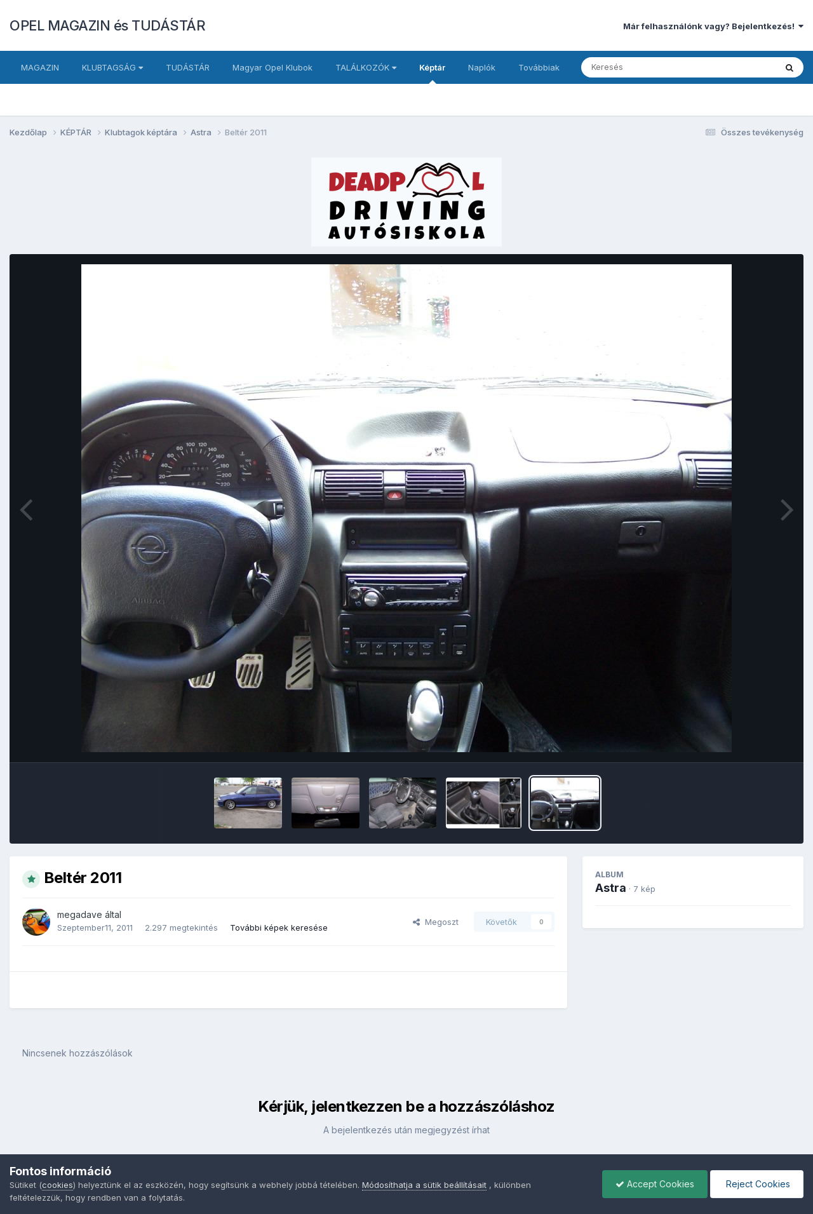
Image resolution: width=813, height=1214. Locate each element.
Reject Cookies (756, 1183)
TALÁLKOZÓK (365, 67)
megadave (79, 914)
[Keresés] (643, 67)
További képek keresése (279, 927)
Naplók (481, 67)
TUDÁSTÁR (188, 67)
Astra (610, 887)
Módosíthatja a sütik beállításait (424, 1185)
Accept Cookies (654, 1183)
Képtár (432, 73)
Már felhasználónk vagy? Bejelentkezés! (713, 26)
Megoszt (436, 922)
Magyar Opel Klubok (272, 67)
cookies (57, 1185)
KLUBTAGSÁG (112, 67)
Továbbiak (539, 67)
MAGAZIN (40, 67)
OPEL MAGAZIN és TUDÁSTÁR (107, 25)
